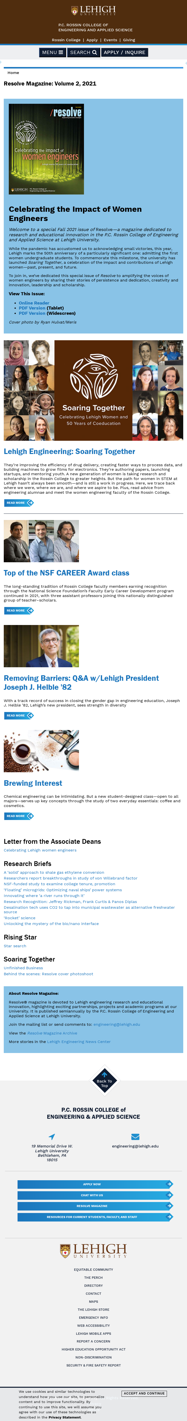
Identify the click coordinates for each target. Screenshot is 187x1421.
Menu (52, 52)
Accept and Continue (144, 1393)
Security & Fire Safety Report (93, 1365)
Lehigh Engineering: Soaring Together (69, 451)
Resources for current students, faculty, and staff (92, 1217)
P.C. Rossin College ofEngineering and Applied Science (95, 27)
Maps (93, 1302)
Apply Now (92, 1184)
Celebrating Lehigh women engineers (40, 850)
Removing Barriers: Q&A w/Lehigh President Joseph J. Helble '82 (81, 682)
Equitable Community (93, 1270)
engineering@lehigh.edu (117, 1024)
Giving (129, 40)
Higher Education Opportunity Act (94, 1349)
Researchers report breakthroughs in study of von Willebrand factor (71, 878)
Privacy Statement (65, 1417)
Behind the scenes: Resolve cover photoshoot (48, 974)
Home (13, 72)
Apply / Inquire (124, 52)
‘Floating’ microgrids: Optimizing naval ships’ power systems (63, 890)
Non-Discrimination (93, 1357)
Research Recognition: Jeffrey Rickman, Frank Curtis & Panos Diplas (70, 901)
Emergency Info (93, 1318)
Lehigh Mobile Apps (93, 1334)
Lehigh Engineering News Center (79, 1041)
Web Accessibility (93, 1326)
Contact (93, 1294)
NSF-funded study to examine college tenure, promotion (59, 884)
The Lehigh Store (93, 1310)
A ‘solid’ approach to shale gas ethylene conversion (54, 872)
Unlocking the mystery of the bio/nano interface (51, 923)
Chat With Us (92, 1195)
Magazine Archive (52, 1033)
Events (110, 40)
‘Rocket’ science (19, 918)
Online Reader (34, 303)
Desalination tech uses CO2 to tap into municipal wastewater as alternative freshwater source (89, 909)
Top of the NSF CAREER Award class (66, 572)
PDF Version (32, 307)
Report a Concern (93, 1341)
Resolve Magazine (92, 1206)
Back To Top (104, 1083)
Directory (93, 1286)
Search (83, 52)
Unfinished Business (23, 968)
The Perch (93, 1278)
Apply (92, 40)
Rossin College (66, 40)
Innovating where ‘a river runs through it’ (44, 895)
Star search (15, 946)
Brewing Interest (33, 783)
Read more (16, 502)
